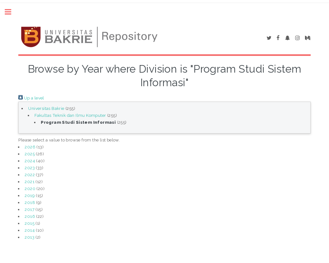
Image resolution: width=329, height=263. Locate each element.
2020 (30, 188)
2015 (29, 223)
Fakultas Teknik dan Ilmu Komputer (70, 115)
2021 (29, 181)
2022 (30, 174)
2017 (29, 209)
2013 (29, 237)
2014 (30, 230)
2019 (30, 195)
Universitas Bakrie (46, 108)
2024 (30, 160)
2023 (30, 167)
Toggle (11, 12)
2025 (30, 153)
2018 (30, 202)
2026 (30, 146)
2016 (30, 216)
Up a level (31, 97)
